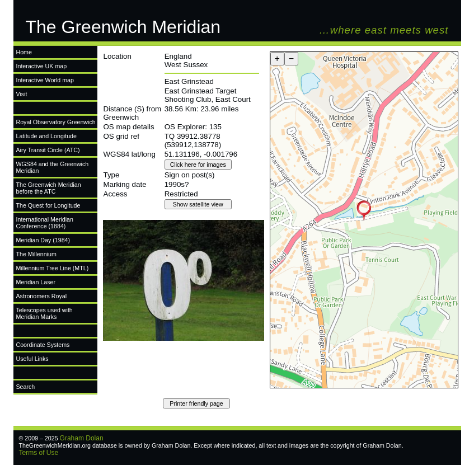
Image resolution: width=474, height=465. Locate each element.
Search (25, 386)
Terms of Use (39, 453)
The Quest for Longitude (48, 205)
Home (24, 52)
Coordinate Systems (43, 344)
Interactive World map (45, 80)
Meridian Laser (35, 282)
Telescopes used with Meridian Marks (44, 313)
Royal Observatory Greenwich (56, 122)
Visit (21, 94)
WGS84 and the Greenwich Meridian (52, 167)
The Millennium (36, 254)
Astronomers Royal (41, 296)
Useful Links (32, 358)
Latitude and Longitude (46, 136)
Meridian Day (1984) (43, 240)
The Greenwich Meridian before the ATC (48, 188)
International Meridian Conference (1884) (44, 222)
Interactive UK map (41, 66)
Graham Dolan (82, 438)
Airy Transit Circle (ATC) (48, 150)
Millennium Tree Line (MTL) (52, 268)
